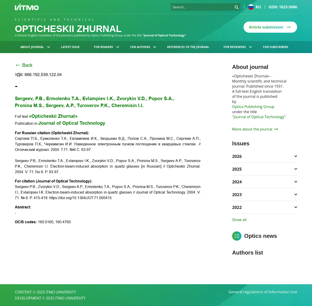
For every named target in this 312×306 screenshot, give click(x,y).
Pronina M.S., (30, 105)
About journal (35, 47)
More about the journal (255, 129)
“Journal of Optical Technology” (164, 35)
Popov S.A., (161, 98)
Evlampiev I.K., (99, 98)
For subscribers (275, 47)
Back (23, 65)
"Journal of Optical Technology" (259, 116)
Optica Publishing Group (253, 106)
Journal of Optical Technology (71, 123)
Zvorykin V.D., (132, 98)
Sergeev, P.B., (30, 98)
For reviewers (238, 47)
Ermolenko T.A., (63, 98)
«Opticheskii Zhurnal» (53, 116)
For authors (143, 47)
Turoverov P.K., (93, 105)
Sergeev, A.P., (61, 105)
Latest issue (70, 47)
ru (254, 7)
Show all (239, 219)
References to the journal (188, 47)
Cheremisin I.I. (127, 105)
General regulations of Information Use (262, 292)
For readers (106, 47)
